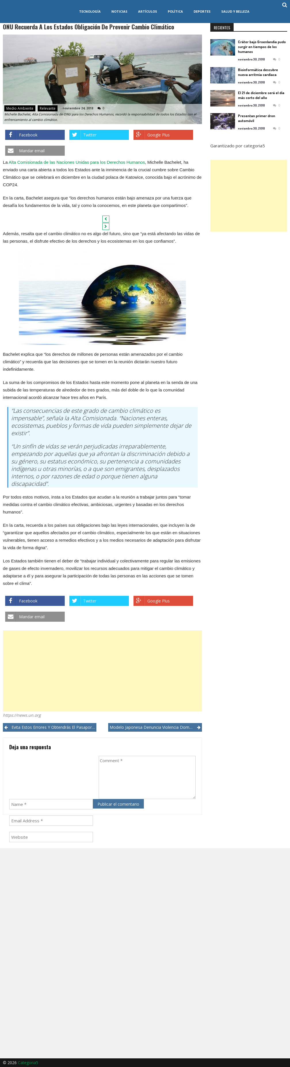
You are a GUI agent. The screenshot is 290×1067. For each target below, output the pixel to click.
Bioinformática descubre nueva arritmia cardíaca (258, 72)
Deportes (202, 11)
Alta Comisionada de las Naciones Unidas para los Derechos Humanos (77, 162)
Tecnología (90, 11)
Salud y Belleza (235, 11)
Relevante (48, 108)
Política (175, 11)
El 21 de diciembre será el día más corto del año (261, 95)
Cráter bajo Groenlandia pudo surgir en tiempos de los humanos (262, 46)
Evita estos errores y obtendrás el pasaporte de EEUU (54, 727)
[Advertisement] (102, 671)
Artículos (147, 11)
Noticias (119, 11)
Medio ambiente (19, 108)
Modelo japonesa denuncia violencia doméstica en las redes (156, 727)
